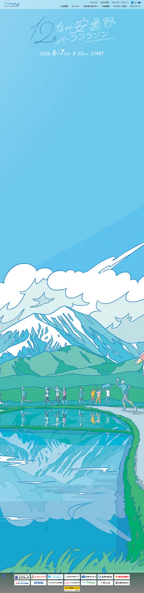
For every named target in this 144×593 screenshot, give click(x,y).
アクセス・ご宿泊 (120, 6)
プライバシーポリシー (120, 2)
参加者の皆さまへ (91, 6)
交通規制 (105, 6)
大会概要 (64, 6)
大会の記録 (104, 2)
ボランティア (135, 6)
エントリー (76, 6)
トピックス (93, 2)
